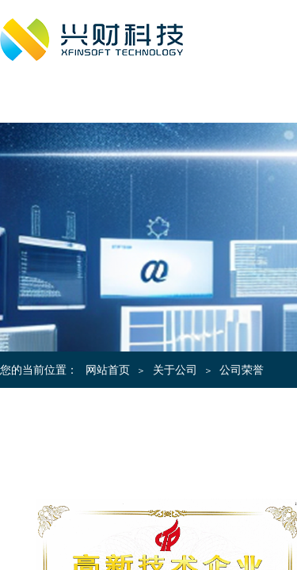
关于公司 (175, 370)
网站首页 (108, 370)
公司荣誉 (241, 370)
